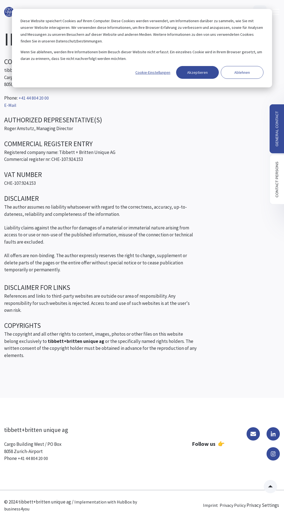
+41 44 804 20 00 (33, 458)
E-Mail (10, 105)
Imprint (210, 505)
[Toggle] (276, 12)
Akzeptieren (197, 72)
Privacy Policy (233, 505)
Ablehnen (242, 72)
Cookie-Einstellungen (152, 72)
